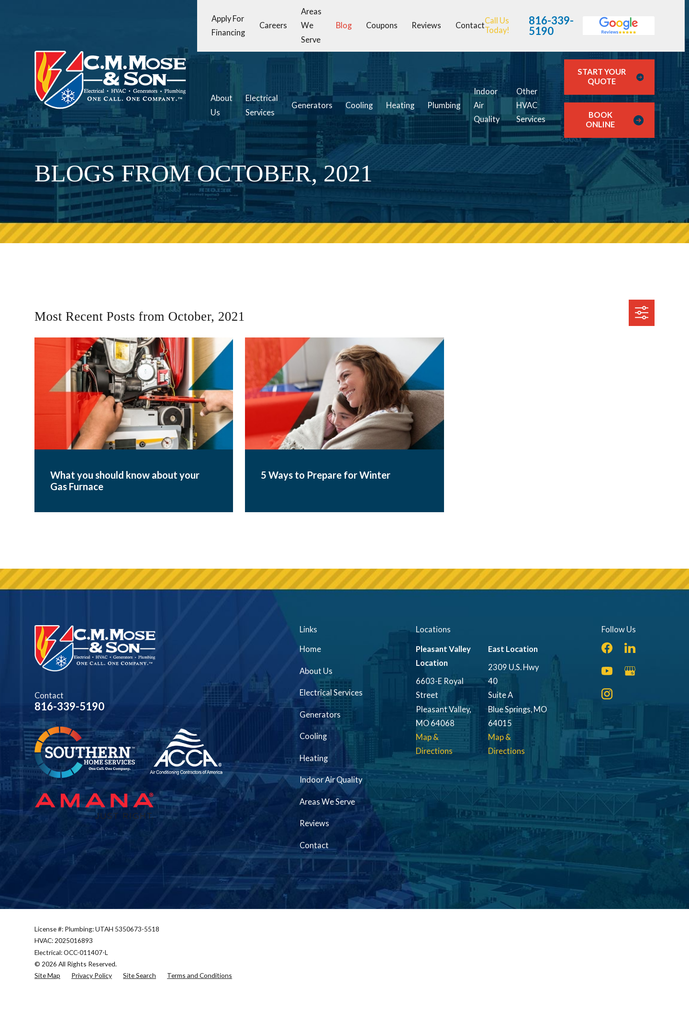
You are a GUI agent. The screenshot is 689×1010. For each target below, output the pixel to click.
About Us (316, 671)
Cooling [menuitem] (359, 105)
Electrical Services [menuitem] (261, 105)
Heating (314, 758)
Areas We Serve (311, 26)
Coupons (382, 25)
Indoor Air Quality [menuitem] (487, 105)
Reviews (426, 25)
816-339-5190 (551, 25)
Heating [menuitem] (400, 105)
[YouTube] (606, 670)
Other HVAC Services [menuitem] (530, 105)
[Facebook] (606, 647)
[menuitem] (47, 975)
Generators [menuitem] (312, 105)
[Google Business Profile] (629, 670)
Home (310, 649)
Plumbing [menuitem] (443, 105)
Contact (470, 25)
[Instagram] (606, 693)
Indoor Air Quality (331, 780)
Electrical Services (331, 692)
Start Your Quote (611, 76)
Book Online (615, 119)
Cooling (313, 736)
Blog (344, 25)
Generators (320, 714)
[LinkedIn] (629, 647)
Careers (273, 25)
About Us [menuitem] (222, 105)
